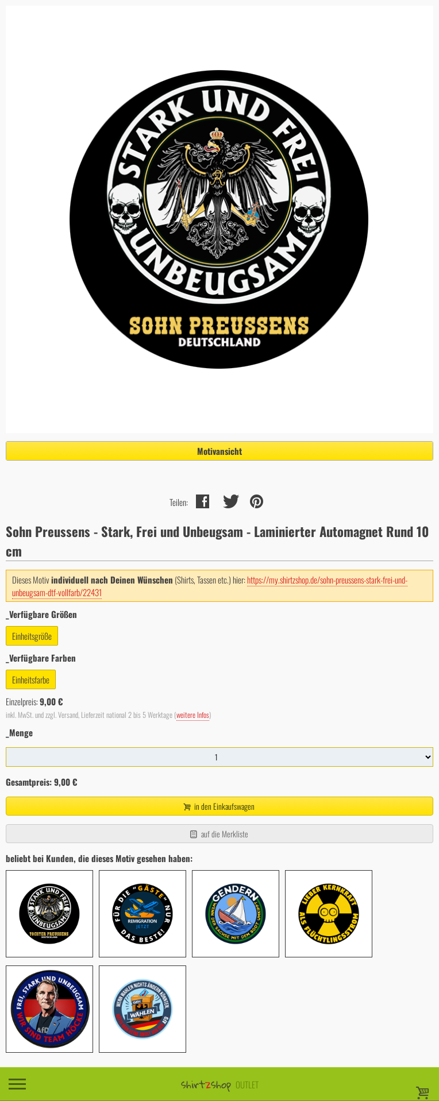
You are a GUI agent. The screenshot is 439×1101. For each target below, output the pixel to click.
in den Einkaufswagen (218, 806)
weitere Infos (192, 714)
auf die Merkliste (218, 834)
